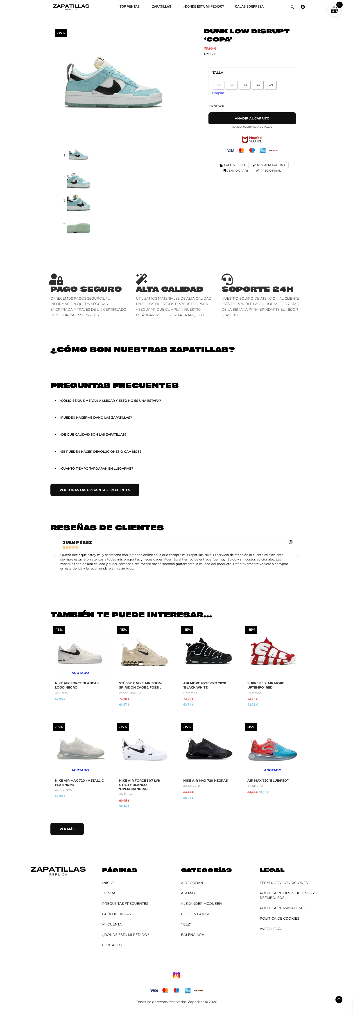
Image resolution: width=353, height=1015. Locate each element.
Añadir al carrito (252, 119)
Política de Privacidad (282, 909)
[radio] (218, 85)
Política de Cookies (279, 919)
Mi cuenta (112, 925)
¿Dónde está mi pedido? (125, 935)
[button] (292, 7)
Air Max (188, 894)
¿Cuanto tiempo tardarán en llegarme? (99, 468)
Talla (218, 72)
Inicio (108, 884)
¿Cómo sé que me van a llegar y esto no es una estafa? (114, 400)
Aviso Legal (271, 930)
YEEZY (186, 925)
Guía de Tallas (116, 915)
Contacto (112, 946)
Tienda (108, 894)
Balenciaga (192, 935)
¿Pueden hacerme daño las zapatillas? (98, 417)
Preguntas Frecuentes (125, 904)
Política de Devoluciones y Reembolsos (287, 896)
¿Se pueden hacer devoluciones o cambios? (103, 451)
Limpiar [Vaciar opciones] (218, 93)
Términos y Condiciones (284, 884)
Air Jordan (192, 884)
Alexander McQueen (201, 904)
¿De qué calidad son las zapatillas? (95, 434)
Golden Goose (195, 915)
